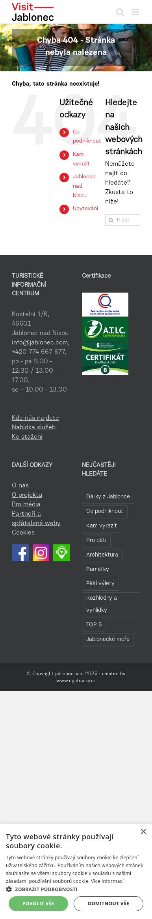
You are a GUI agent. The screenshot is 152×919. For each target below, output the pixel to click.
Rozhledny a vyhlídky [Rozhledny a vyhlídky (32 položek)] (101, 604)
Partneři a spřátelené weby (36, 519)
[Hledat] (111, 220)
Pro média (26, 505)
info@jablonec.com (40, 343)
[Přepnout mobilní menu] (136, 12)
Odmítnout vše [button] (108, 903)
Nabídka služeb (34, 428)
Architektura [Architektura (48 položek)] (102, 555)
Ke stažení (27, 437)
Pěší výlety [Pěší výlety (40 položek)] (100, 584)
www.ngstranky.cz (76, 681)
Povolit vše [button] (38, 903)
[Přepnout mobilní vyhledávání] (120, 12)
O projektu (27, 495)
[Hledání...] (122, 220)
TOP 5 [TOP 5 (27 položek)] (94, 625)
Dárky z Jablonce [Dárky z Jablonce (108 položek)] (108, 497)
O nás (20, 486)
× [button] (143, 832)
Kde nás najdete (35, 418)
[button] (76, 889)
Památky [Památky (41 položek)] (97, 570)
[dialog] (76, 871)
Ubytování (85, 209)
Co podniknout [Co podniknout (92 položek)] (104, 511)
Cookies (23, 533)
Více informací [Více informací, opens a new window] (107, 881)
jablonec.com (69, 674)
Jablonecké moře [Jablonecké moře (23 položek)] (108, 640)
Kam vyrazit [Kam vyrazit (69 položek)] (101, 526)
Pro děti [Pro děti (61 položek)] (96, 541)
